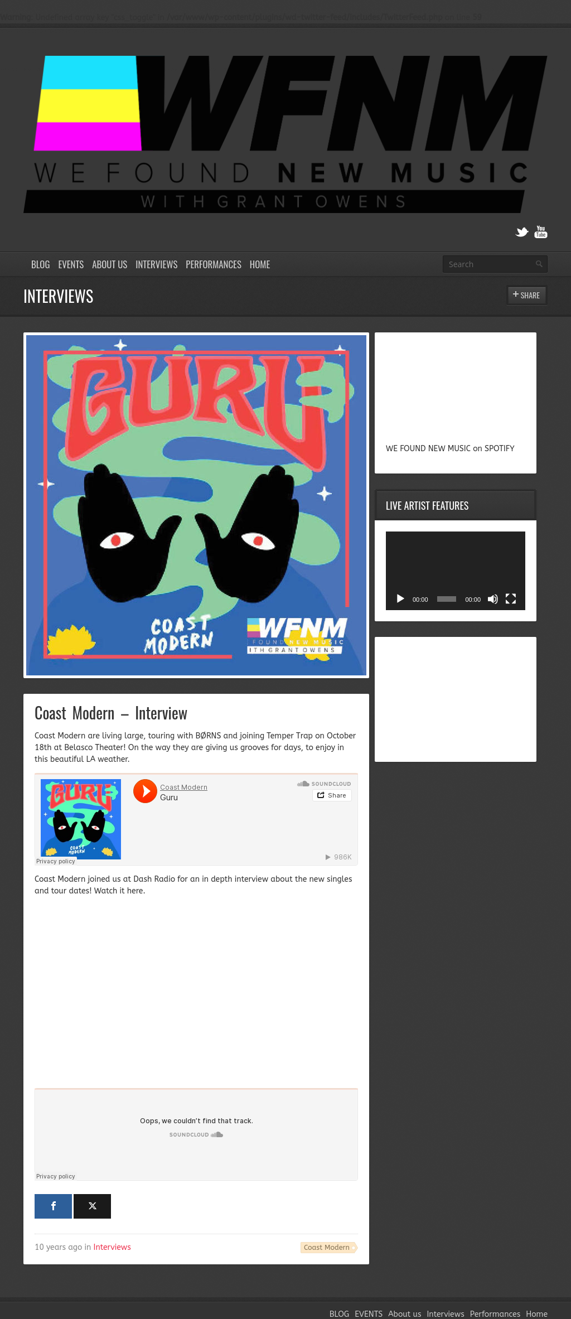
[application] (455, 571)
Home (260, 264)
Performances (213, 264)
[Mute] (493, 599)
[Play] (400, 599)
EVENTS (71, 264)
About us (109, 264)
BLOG (40, 264)
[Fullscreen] (510, 599)
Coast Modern (327, 1247)
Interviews (156, 264)
